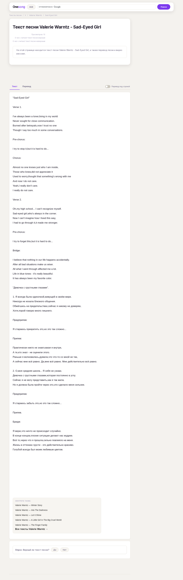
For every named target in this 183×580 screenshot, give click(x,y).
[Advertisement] (70, 73)
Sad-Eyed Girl (51, 15)
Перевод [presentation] (26, 86)
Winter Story (36, 505)
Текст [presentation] (14, 86)
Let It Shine (36, 515)
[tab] (15, 86)
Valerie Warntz (35, 15)
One (19, 6)
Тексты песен (15, 15)
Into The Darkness (39, 510)
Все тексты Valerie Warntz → (31, 529)
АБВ (31, 7)
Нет (64, 550)
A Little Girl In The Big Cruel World (46, 520)
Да (54, 550)
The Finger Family (39, 525)
